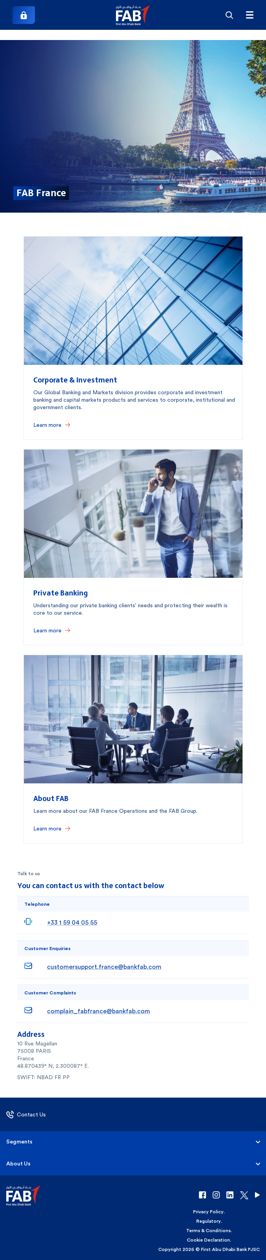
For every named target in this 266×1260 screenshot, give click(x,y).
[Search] (229, 15)
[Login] (24, 15)
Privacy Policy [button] (208, 1211)
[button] (133, 15)
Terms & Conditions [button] (208, 1230)
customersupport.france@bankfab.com (104, 966)
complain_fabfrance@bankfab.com (98, 1011)
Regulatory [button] (208, 1221)
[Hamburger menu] (249, 15)
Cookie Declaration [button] (208, 1240)
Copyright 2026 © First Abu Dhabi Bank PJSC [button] (209, 1249)
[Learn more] (51, 424)
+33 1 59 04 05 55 (72, 922)
